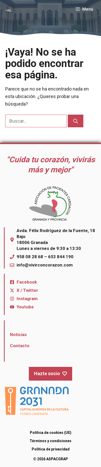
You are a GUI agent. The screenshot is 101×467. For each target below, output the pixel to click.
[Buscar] (75, 121)
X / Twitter (27, 290)
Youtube (25, 306)
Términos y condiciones (50, 441)
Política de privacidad (51, 449)
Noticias (18, 334)
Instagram (27, 298)
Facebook (27, 282)
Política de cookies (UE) (50, 433)
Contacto (19, 345)
